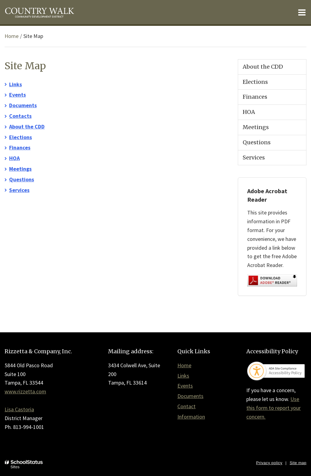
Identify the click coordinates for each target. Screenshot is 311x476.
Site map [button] (298, 463)
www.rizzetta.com (25, 391)
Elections (20, 137)
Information (191, 416)
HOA (14, 158)
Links (15, 84)
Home (12, 36)
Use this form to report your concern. (273, 408)
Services (19, 190)
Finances (19, 147)
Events (17, 94)
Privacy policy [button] (269, 463)
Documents (23, 105)
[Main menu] (302, 12)
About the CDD (27, 126)
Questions (21, 179)
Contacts (20, 115)
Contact (186, 406)
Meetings (20, 168)
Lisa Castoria (19, 409)
